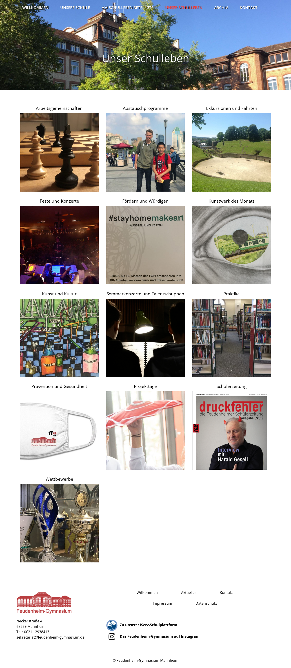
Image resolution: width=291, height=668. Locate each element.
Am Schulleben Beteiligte (127, 7)
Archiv (221, 7)
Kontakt (249, 7)
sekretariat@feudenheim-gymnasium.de (50, 637)
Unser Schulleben (183, 7)
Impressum (162, 603)
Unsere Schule (75, 7)
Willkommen (35, 7)
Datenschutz (206, 603)
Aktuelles (188, 592)
